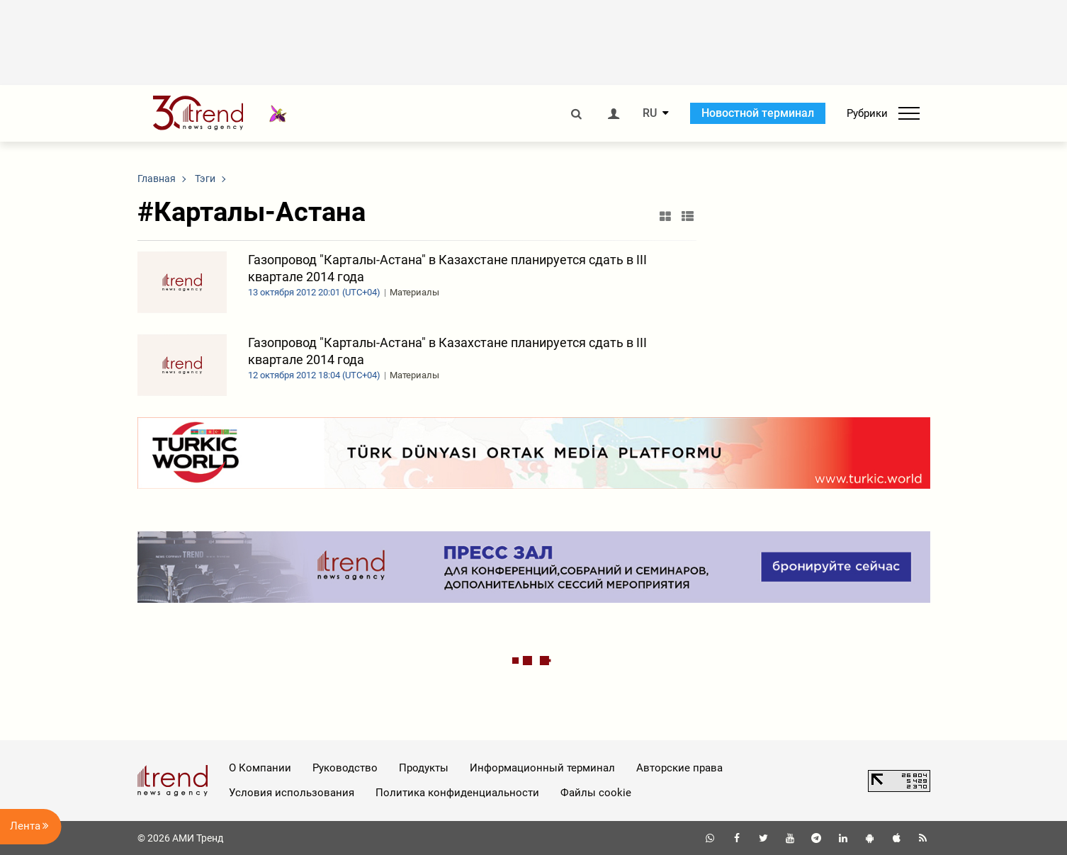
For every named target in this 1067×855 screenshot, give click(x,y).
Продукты (423, 767)
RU (650, 113)
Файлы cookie (595, 792)
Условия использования (291, 792)
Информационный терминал (542, 767)
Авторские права (679, 767)
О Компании (260, 767)
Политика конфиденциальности (457, 792)
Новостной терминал (757, 113)
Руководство (345, 767)
